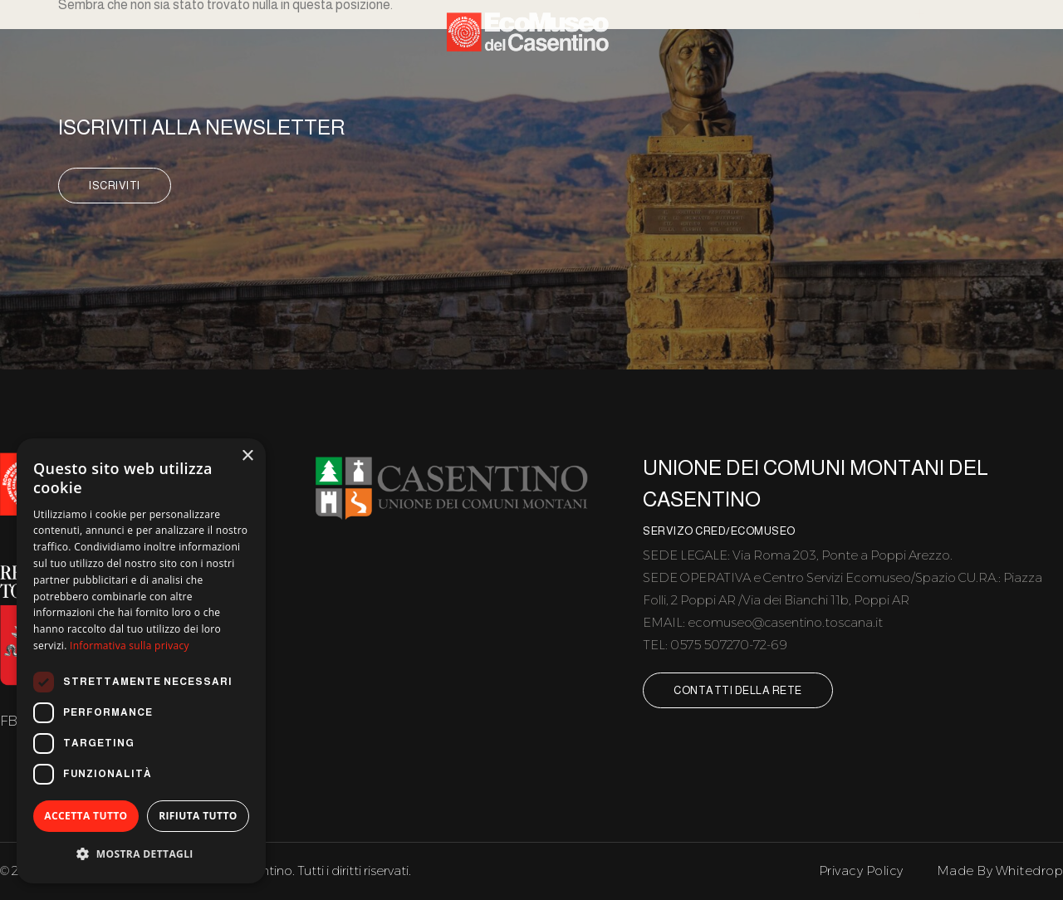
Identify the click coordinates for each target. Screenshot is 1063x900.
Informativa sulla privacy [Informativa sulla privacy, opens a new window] (129, 645)
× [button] (247, 456)
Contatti (981, 47)
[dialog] (141, 660)
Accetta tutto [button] (85, 816)
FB (9, 720)
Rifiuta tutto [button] (198, 816)
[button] (141, 855)
